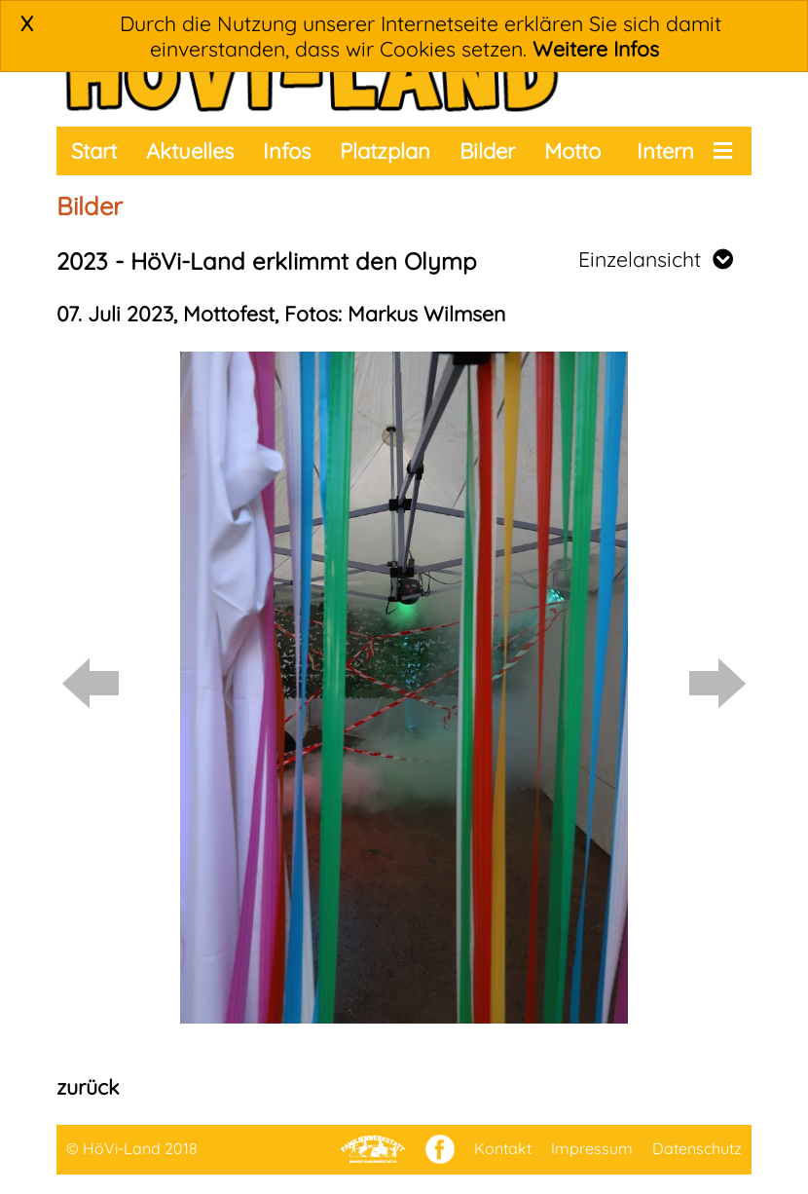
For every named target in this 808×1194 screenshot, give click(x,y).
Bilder (487, 151)
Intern (665, 151)
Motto (572, 151)
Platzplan (385, 151)
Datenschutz (697, 1148)
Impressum (592, 1148)
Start (94, 151)
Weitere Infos (596, 48)
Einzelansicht (655, 259)
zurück (87, 1087)
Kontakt (503, 1148)
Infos (287, 151)
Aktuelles (190, 151)
